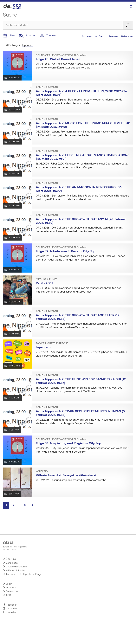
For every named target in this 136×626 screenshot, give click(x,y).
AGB (7, 595)
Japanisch (43, 347)
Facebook (10, 604)
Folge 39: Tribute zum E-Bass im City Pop (65, 251)
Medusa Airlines (46, 279)
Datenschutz (11, 591)
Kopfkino (42, 471)
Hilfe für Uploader (14, 570)
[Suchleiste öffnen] (131, 7)
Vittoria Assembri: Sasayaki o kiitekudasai (66, 475)
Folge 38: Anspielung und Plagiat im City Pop (68, 443)
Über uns (9, 559)
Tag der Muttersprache (52, 343)
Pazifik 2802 (44, 283)
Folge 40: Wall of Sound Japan (58, 59)
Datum (101, 36)
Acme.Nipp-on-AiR (47, 87)
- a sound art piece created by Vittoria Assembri (71, 480)
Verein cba (10, 563)
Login (7, 584)
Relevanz (114, 36)
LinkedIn (9, 612)
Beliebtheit (127, 36)
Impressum (10, 587)
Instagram (10, 608)
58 (27, 505)
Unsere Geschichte (15, 566)
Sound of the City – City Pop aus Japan (61, 55)
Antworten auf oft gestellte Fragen (23, 574)
